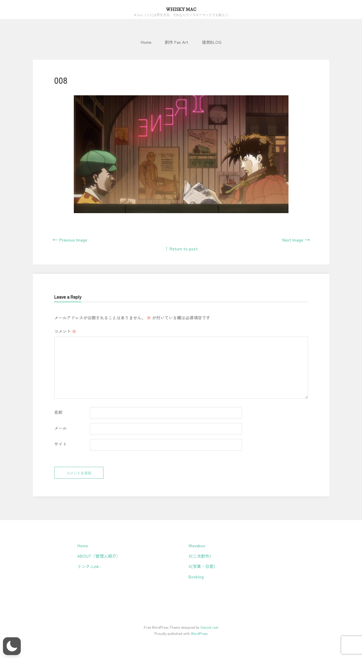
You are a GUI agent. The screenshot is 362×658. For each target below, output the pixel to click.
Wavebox (197, 545)
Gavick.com (209, 627)
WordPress (199, 633)
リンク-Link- (89, 566)
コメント (65, 331)
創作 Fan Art (176, 42)
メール (60, 428)
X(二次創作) (200, 556)
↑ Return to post (181, 249)
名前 (58, 412)
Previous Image (69, 240)
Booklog (196, 577)
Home (146, 42)
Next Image (296, 240)
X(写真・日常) (202, 566)
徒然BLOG (211, 42)
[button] (12, 646)
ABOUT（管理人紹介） (98, 556)
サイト (60, 444)
